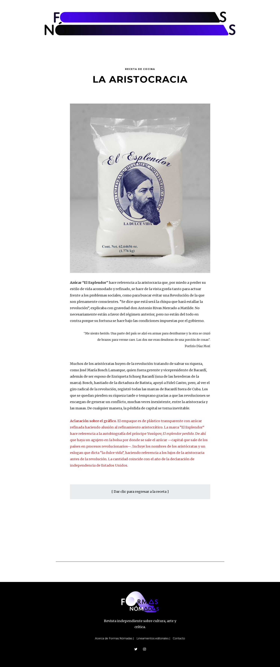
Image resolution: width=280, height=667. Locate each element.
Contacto (179, 638)
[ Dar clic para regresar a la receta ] (140, 491)
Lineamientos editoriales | (153, 638)
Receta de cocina (140, 69)
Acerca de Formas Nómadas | (114, 638)
